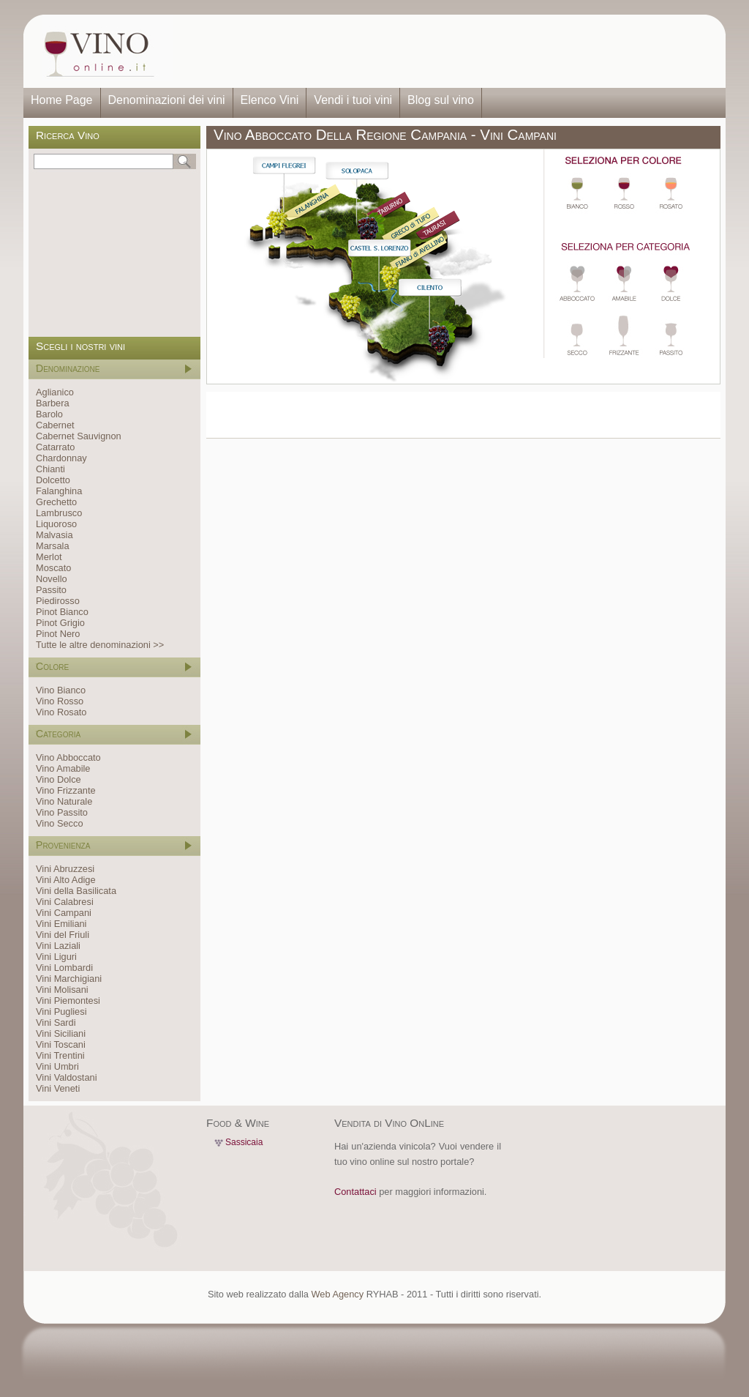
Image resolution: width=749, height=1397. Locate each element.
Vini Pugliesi (61, 1011)
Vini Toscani (61, 1044)
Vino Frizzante (66, 790)
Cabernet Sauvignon (78, 436)
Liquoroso (56, 523)
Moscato (53, 567)
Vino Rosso (59, 701)
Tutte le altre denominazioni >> (100, 644)
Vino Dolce (58, 779)
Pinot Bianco (62, 611)
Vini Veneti (58, 1088)
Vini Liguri (56, 956)
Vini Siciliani (61, 1033)
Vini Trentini (60, 1055)
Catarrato (55, 447)
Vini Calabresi (65, 901)
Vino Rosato (61, 712)
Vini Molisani (62, 989)
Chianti (50, 468)
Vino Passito (62, 812)
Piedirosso (58, 600)
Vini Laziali (58, 945)
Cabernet (55, 425)
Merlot (49, 556)
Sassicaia (244, 1142)
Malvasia (54, 534)
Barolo (49, 414)
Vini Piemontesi (68, 1000)
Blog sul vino (440, 100)
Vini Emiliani (61, 923)
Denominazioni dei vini (166, 100)
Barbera (52, 403)
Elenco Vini (270, 100)
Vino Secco (59, 823)
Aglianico (55, 392)
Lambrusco (59, 512)
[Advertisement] (444, 51)
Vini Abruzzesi (65, 868)
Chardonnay (61, 457)
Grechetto (56, 501)
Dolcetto (53, 479)
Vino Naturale (64, 801)
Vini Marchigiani (69, 978)
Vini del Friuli (62, 934)
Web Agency (337, 1294)
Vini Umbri (57, 1066)
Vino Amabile (63, 768)
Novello (51, 578)
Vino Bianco (61, 690)
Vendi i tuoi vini (353, 100)
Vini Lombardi (64, 967)
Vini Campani (63, 912)
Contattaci (355, 1191)
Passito (51, 589)
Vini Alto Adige (66, 879)
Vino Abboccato (68, 757)
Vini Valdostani (66, 1077)
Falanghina (59, 490)
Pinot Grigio (60, 622)
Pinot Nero (58, 633)
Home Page (62, 100)
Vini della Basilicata (76, 890)
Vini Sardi (56, 1022)
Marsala (52, 545)
